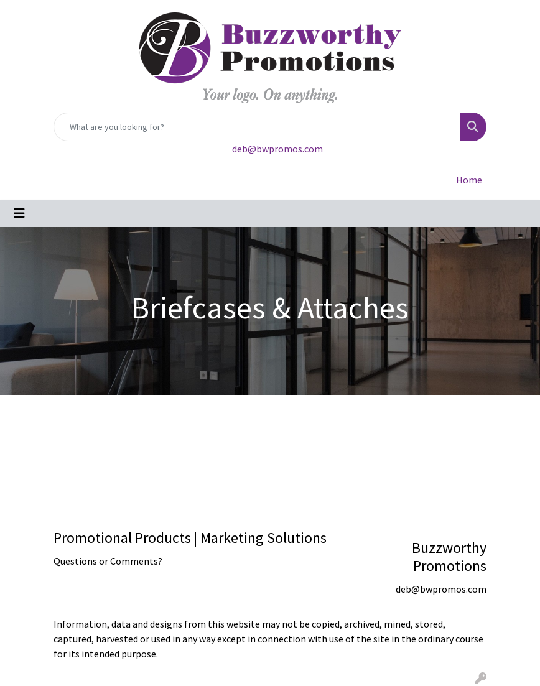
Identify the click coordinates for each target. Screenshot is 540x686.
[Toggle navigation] (19, 213)
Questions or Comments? (108, 561)
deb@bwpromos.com (277, 148)
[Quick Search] (257, 127)
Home (469, 180)
